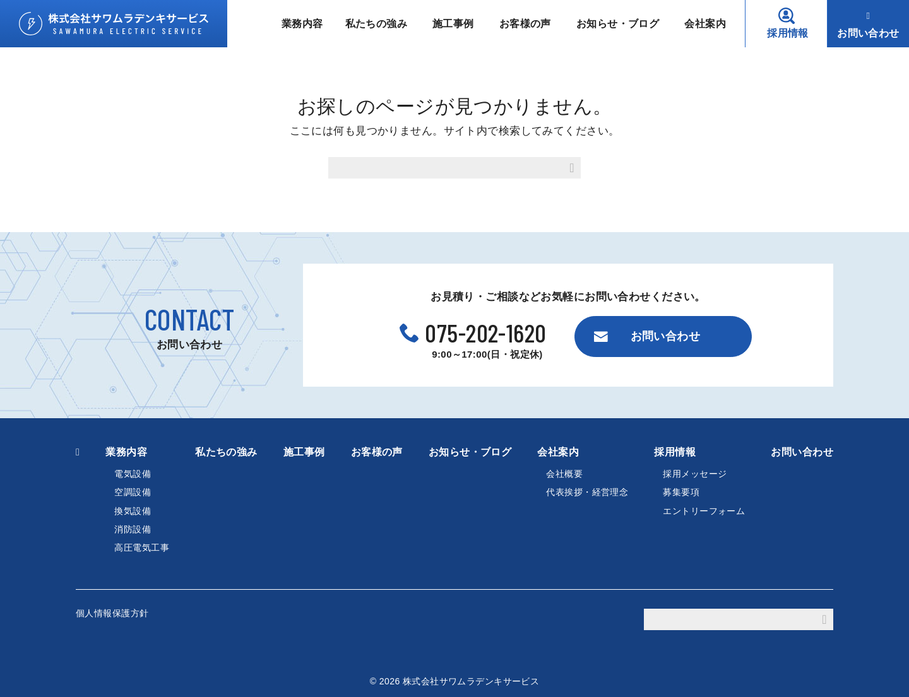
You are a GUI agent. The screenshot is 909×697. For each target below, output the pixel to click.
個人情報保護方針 (112, 613)
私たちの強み (376, 23)
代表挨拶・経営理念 (587, 492)
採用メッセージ (695, 474)
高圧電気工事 (141, 547)
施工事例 (453, 23)
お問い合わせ (868, 33)
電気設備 (132, 474)
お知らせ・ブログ (617, 23)
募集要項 (681, 492)
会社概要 (564, 474)
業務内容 (302, 23)
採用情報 (788, 33)
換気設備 (132, 511)
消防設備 (132, 529)
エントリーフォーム (704, 511)
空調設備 (132, 492)
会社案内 (705, 23)
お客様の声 (525, 23)
